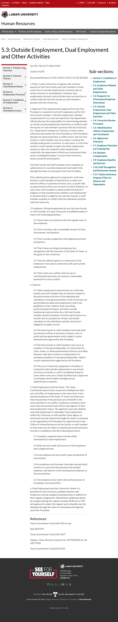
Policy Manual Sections (51, 39)
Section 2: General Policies (12, 77)
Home (3, 39)
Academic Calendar (36, 3)
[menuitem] (8, 31)
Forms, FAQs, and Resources (59, 31)
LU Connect (5, 3)
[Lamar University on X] (48, 584)
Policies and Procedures (30, 31)
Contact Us (102, 3)
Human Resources (18, 23)
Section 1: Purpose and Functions (14, 69)
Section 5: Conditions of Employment (75, 39)
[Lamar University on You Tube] (68, 584)
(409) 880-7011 (65, 578)
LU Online (15, 3)
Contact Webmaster (84, 599)
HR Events (81, 31)
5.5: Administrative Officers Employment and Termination (103, 131)
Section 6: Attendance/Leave (12, 109)
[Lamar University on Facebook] (52, 584)
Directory (5, 5)
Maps (48, 3)
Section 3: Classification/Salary (13, 85)
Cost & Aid (91, 3)
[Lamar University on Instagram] (57, 584)
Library (24, 3)
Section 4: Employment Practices (14, 93)
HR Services (8, 31)
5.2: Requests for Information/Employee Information (104, 99)
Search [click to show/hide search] (112, 3)
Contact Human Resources (103, 31)
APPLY (80, 3)
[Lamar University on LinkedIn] (62, 584)
